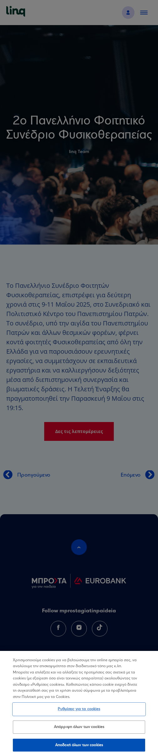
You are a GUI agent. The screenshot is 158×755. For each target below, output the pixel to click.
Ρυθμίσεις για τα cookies (79, 711)
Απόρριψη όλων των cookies (79, 729)
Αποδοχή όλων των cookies (79, 747)
